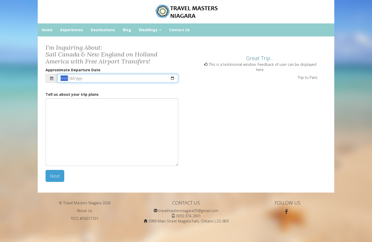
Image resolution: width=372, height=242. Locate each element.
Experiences (71, 29)
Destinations (103, 29)
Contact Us (179, 29)
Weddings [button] (150, 29)
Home (47, 29)
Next (55, 176)
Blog (127, 29)
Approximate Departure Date (73, 69)
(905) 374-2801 (188, 215)
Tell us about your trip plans (72, 94)
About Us (84, 210)
